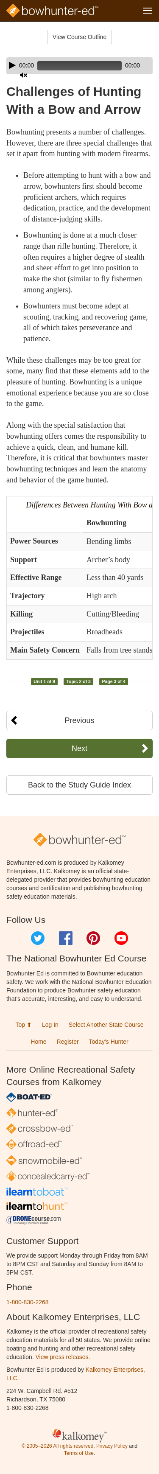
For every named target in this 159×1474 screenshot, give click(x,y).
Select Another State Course (106, 1024)
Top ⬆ (24, 1024)
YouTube (121, 938)
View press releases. (63, 1357)
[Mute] (23, 75)
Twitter (38, 938)
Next (79, 748)
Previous (79, 720)
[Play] (12, 65)
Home (38, 1041)
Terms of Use (79, 1453)
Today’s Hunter (108, 1041)
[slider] (79, 65)
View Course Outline (79, 37)
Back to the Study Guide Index (79, 785)
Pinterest (93, 938)
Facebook (66, 938)
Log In (50, 1024)
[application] (79, 65)
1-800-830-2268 (27, 1302)
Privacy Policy (112, 1446)
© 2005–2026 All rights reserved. (58, 1446)
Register (68, 1041)
